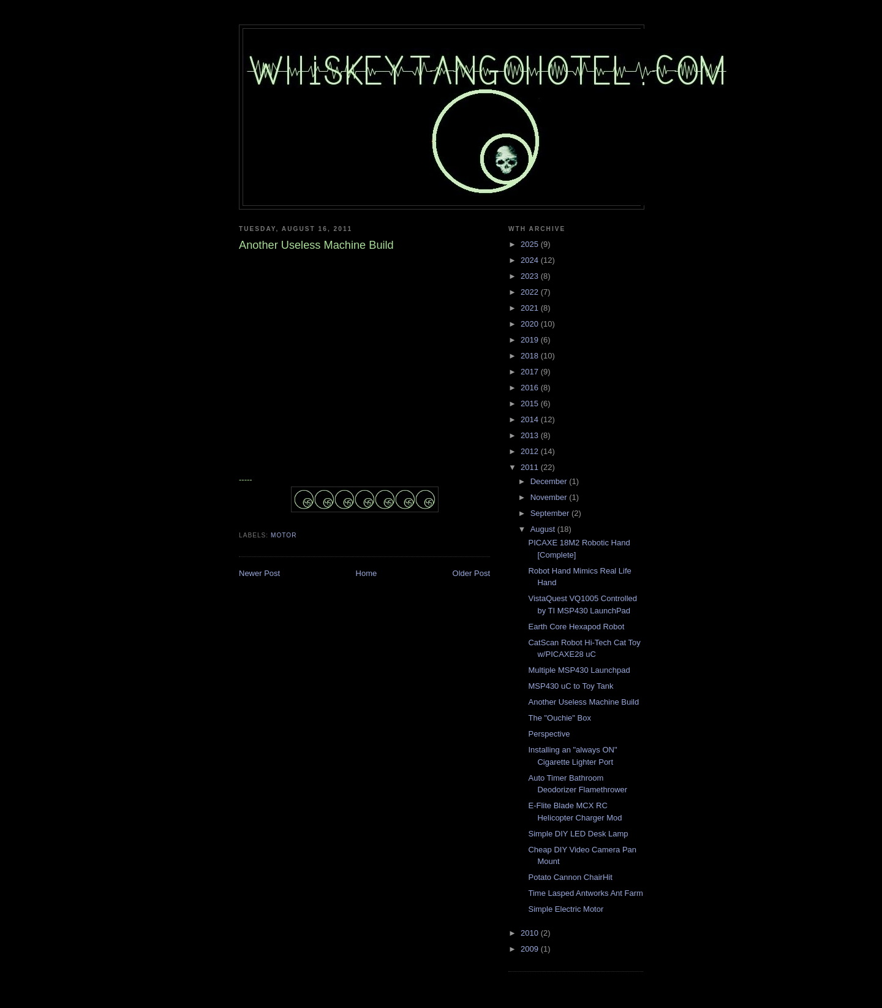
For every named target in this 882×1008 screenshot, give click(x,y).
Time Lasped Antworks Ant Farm (585, 893)
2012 (531, 451)
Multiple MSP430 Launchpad (579, 670)
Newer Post (259, 573)
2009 (531, 948)
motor (284, 535)
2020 (531, 323)
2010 (531, 933)
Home (366, 573)
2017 (531, 371)
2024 (531, 260)
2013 (531, 435)
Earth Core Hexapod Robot (576, 626)
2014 (531, 419)
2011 (531, 467)
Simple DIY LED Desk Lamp (578, 833)
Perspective (549, 733)
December (550, 481)
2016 (531, 387)
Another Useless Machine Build (583, 702)
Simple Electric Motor (565, 909)
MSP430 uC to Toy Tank (570, 686)
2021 (531, 308)
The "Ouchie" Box (559, 717)
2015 (531, 403)
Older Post (471, 573)
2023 (531, 276)
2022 (531, 292)
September (550, 513)
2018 (531, 355)
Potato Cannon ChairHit (570, 877)
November (550, 497)
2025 (531, 244)
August (543, 529)
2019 (531, 339)
